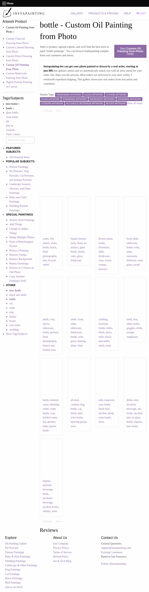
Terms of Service (62, 552)
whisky (46, 511)
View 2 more (13, 134)
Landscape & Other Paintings (21, 565)
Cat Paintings (12, 574)
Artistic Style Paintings (22, 220)
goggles (130, 328)
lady (101, 400)
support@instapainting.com (116, 547)
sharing (81, 341)
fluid (79, 243)
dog (11, 312)
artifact (74, 247)
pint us (9, 125)
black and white (18, 294)
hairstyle (103, 323)
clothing (103, 319)
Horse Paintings (13, 578)
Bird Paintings (13, 582)
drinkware (76, 260)
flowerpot (104, 247)
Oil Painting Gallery (16, 543)
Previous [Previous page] (49, 110)
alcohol (75, 400)
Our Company (61, 543)
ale (7, 121)
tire (52, 238)
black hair (104, 408)
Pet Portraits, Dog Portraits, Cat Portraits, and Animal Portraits (21, 175)
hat (44, 421)
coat (52, 319)
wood (108, 260)
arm (135, 319)
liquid (74, 238)
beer (80, 413)
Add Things (15, 224)
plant (109, 238)
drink (139, 328)
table (101, 251)
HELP (127, 13)
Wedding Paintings (15, 561)
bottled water (50, 417)
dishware (131, 260)
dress (108, 332)
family (12, 316)
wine (136, 247)
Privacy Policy (61, 547)
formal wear (49, 349)
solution (10, 130)
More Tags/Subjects (17, 333)
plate (129, 251)
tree (45, 260)
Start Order (130, 51)
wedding (14, 329)
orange (102, 264)
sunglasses (132, 336)
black (53, 247)
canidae (75, 404)
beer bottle (132, 426)
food (129, 238)
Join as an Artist (14, 587)
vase (73, 256)
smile (46, 319)
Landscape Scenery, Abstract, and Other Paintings (20, 188)
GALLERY (77, 13)
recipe (136, 264)
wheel (46, 243)
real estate (14, 325)
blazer (46, 345)
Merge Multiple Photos (22, 237)
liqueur (138, 421)
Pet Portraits (11, 547)
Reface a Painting (19, 250)
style (101, 336)
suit (53, 345)
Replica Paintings (18, 263)
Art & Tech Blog (62, 561)
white (54, 243)
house (12, 320)
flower (102, 238)
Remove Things (18, 254)
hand (129, 319)
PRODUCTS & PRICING (103, 13)
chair (80, 345)
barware (103, 269)
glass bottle (12, 112)
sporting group (79, 421)
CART (141, 13)
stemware (131, 256)
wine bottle (12, 117)
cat (10, 303)
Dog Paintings (13, 569)
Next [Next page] (60, 110)
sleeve (46, 323)
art (85, 243)
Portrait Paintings (18, 166)
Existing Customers (111, 552)
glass (79, 256)
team (108, 345)
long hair (109, 400)
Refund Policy (61, 556)
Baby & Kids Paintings (17, 556)
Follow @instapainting (113, 563)
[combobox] (20, 140)
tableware (131, 243)
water (46, 238)
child (12, 307)
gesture (54, 332)
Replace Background (20, 259)
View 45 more (134, 103)
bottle (46, 247)
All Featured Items (19, 157)
